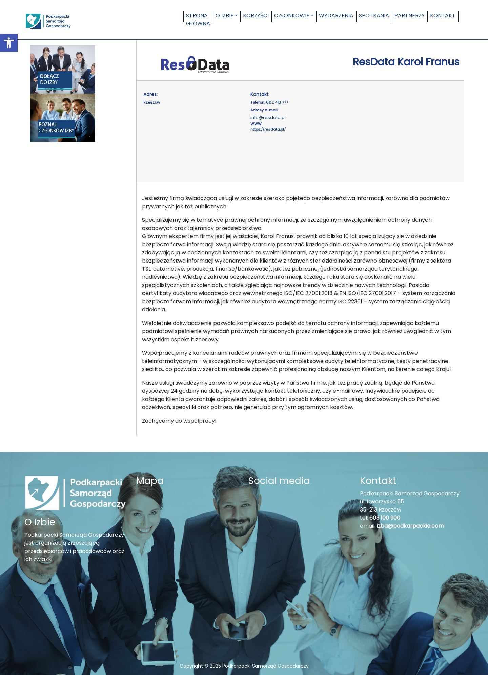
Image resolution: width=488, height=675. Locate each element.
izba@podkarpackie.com (410, 526)
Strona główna (198, 19)
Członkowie (291, 15)
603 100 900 (384, 518)
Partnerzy (409, 15)
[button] (9, 43)
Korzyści (256, 15)
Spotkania (374, 15)
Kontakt (442, 15)
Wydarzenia (336, 15)
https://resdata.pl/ (268, 129)
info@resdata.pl (268, 117)
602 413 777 (277, 102)
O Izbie (224, 15)
